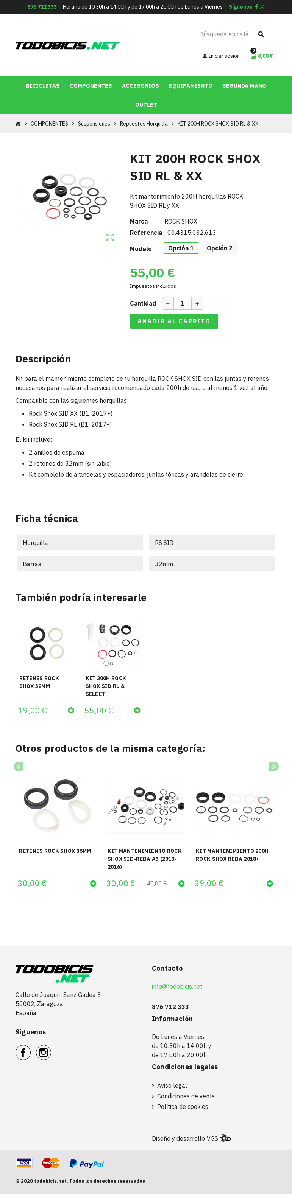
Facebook (30, 1048)
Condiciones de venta (186, 1096)
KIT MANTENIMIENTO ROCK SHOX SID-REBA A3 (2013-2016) (145, 859)
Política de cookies (182, 1106)
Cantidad (143, 303)
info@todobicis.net (177, 986)
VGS (212, 1138)
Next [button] (274, 766)
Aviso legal (172, 1085)
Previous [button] (18, 766)
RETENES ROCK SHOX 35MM (55, 851)
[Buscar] (232, 34)
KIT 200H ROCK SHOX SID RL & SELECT (106, 686)
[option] (57, 830)
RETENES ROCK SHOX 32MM (39, 682)
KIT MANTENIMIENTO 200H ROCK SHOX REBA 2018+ (232, 855)
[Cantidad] (182, 303)
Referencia (146, 232)
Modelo (141, 249)
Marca (139, 221)
